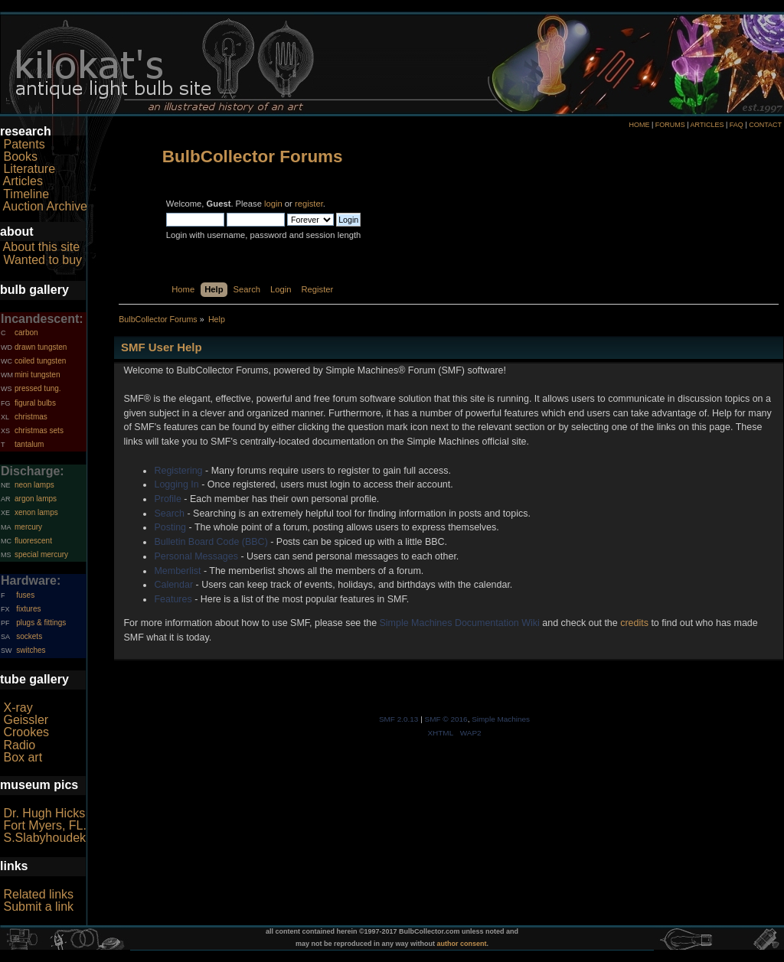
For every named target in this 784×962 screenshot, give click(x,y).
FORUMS (670, 125)
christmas (31, 417)
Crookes (26, 732)
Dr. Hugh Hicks (44, 813)
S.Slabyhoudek (44, 837)
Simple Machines (501, 719)
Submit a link (38, 906)
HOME (639, 125)
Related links (38, 894)
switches (30, 650)
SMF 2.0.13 (399, 719)
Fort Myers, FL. (44, 825)
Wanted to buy (42, 259)
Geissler (25, 719)
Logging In (176, 484)
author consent (462, 943)
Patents (23, 144)
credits (634, 623)
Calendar (173, 584)
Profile (167, 499)
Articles (23, 181)
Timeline (26, 194)
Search (169, 513)
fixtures (28, 609)
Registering (178, 470)
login (273, 203)
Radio (19, 745)
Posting (170, 527)
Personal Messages (196, 556)
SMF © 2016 (446, 719)
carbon (26, 332)
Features (172, 599)
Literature (29, 168)
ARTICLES (707, 125)
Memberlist (177, 571)
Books (20, 156)
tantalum (29, 444)
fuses (25, 595)
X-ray (17, 707)
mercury (28, 527)
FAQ (736, 125)
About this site (41, 246)
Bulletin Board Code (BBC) (210, 541)
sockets (29, 636)
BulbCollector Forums (252, 156)
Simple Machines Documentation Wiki (460, 623)
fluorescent (33, 540)
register (309, 203)
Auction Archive (45, 206)
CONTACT (765, 125)
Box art (22, 757)
